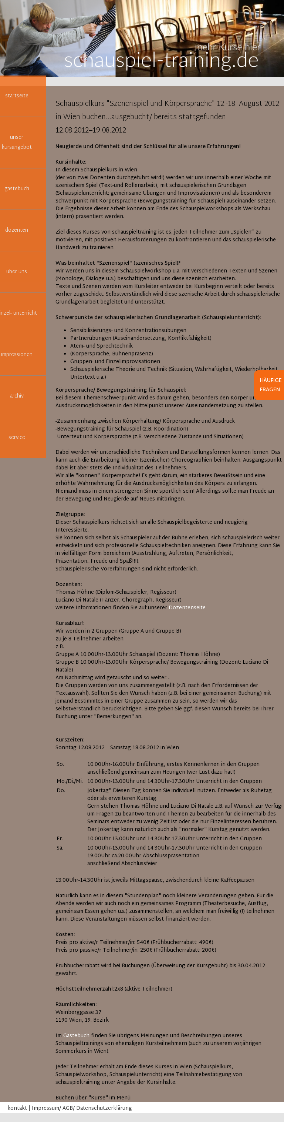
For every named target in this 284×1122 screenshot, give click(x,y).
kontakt (17, 1108)
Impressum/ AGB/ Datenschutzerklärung (82, 1108)
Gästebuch (76, 1036)
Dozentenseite (187, 608)
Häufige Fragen (271, 385)
